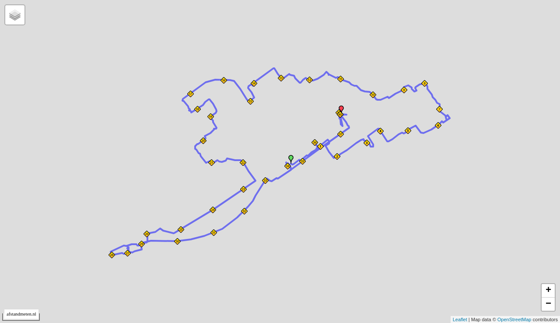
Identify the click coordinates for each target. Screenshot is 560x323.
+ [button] (548, 290)
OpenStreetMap (514, 319)
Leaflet (460, 319)
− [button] (548, 304)
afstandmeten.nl (21, 314)
